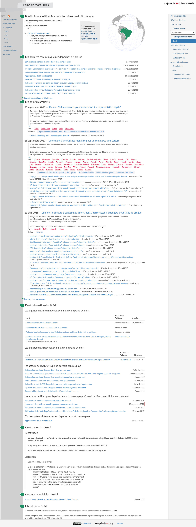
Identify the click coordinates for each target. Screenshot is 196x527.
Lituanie (58, 165)
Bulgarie (113, 160)
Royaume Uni (126, 167)
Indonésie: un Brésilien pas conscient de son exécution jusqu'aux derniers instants (56, 83)
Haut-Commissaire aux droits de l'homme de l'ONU (84, 131)
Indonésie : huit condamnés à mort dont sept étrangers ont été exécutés (57, 274)
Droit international (177, 45)
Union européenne (86, 172)
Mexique (111, 165)
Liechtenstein (48, 165)
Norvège (42, 167)
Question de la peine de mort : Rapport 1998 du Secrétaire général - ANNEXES (55, 387)
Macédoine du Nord (82, 165)
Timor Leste (69, 129)
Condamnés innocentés (182, 79)
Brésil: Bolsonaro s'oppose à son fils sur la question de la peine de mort (52, 65)
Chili (127, 160)
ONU (6, 35)
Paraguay (58, 167)
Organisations (178, 66)
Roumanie (116, 167)
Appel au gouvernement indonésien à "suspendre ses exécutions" (55, 292)
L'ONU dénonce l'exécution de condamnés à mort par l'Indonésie (55, 248)
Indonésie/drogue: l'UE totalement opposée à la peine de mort (53, 289)
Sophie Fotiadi (86, 523)
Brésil (36, 129)
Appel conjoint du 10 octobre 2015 (38, 76)
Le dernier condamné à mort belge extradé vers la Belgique (47, 79)
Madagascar (95, 165)
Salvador (137, 167)
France (54, 129)
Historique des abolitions (182, 37)
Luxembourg (68, 165)
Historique (6, 54)
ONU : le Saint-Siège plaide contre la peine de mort (49, 136)
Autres (6, 42)
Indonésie (53, 229)
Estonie (85, 162)
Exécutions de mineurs (181, 74)
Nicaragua (33, 167)
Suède (66, 170)
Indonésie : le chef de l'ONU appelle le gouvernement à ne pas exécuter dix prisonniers (63, 280)
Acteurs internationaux (179, 62)
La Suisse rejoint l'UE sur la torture (43, 202)
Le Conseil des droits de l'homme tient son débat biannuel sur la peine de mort (55, 72)
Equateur (69, 162)
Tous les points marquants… (34, 299)
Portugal (91, 167)
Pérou (75, 167)
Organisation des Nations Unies (50, 131)
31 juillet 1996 (125, 360)
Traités (6, 31)
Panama (50, 167)
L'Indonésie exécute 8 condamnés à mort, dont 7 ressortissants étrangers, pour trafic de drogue (91, 212)
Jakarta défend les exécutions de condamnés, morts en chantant (50, 93)
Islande (138, 162)
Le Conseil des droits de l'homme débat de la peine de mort (47, 62)
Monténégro (139, 165)
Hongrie (123, 162)
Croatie (51, 162)
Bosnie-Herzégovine (94, 160)
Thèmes (173, 70)
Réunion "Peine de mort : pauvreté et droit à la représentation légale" (84, 107)
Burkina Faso (45, 129)
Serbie (32, 170)
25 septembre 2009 (122, 337)
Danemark (59, 162)
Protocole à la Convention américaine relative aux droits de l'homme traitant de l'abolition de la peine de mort (68, 360)
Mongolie (129, 165)
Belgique (81, 160)
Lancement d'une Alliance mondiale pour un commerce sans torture (83, 140)
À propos (120, 523)
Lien (29, 126)
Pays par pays (175, 24)
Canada (120, 160)
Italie (61, 129)
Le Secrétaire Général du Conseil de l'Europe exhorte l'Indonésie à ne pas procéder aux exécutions (67, 263)
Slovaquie (49, 170)
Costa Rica (42, 162)
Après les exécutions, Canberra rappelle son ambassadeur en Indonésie (57, 251)
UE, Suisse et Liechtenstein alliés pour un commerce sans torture (54, 185)
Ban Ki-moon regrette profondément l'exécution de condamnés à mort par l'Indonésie (63, 242)
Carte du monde (179, 28)
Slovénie (58, 170)
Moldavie (120, 165)
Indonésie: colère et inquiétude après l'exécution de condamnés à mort (52, 90)
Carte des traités (179, 58)
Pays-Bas (67, 167)
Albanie (37, 160)
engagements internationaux (39, 33)
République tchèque (103, 167)
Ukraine (80, 170)
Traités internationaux (181, 49)
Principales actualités (178, 16)
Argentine (55, 160)
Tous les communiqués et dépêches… (38, 98)
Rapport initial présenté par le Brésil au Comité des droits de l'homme (51, 391)
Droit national (7, 46)
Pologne (82, 167)
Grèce (116, 162)
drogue (39, 232)
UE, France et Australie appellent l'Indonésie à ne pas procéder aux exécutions (60, 277)
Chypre (133, 160)
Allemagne (46, 160)
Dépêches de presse (10, 20)
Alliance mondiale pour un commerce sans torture (115, 172)
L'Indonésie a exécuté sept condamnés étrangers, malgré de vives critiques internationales (64, 268)
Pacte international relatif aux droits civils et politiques (46, 327)
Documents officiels (10, 50)
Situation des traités (180, 53)
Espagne (77, 162)
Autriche (73, 160)
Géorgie (109, 162)
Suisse (72, 170)
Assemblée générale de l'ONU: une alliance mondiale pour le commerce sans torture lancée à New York (69, 188)
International (7, 28)
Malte (104, 165)
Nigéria (61, 229)
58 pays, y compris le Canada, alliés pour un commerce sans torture (56, 182)
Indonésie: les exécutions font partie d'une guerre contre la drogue (50, 86)
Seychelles (40, 170)
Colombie (33, 162)
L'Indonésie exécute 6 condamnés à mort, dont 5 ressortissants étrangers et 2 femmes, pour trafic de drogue (71, 295)
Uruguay (88, 170)
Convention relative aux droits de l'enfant (42, 323)
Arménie (65, 160)
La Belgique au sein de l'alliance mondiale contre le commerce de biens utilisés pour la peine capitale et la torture (73, 197)
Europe (6, 39)
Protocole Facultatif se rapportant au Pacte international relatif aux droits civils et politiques (61, 332)
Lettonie (38, 165)
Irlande (131, 162)
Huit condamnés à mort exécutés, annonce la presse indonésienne (55, 271)
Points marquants (9, 24)
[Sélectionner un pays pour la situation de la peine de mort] (183, 33)
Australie (37, 229)
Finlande (93, 162)
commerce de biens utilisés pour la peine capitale (57, 172)
